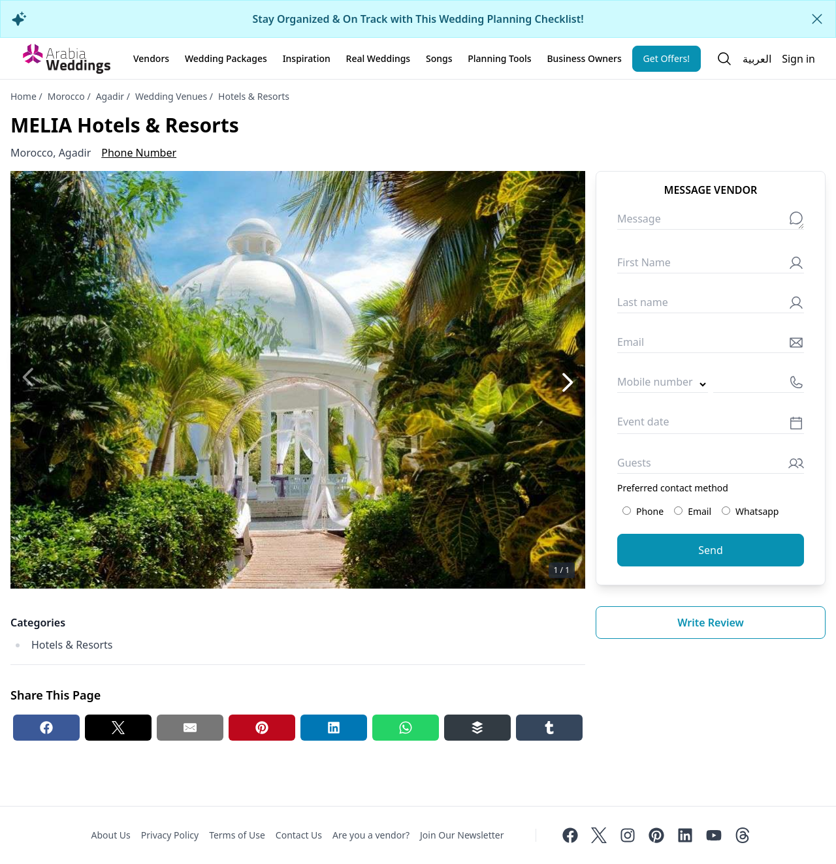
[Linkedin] (685, 835)
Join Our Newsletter (462, 835)
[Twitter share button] (118, 728)
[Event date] (710, 425)
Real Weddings (378, 58)
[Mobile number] (758, 385)
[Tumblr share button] (549, 728)
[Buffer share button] (477, 728)
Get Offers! (666, 58)
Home (23, 96)
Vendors (151, 58)
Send (710, 550)
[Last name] (710, 305)
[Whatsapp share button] (405, 728)
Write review (710, 622)
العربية (757, 59)
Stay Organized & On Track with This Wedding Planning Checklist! (417, 19)
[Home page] (66, 59)
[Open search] (724, 59)
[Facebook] (570, 835)
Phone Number (138, 153)
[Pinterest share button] (262, 728)
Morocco (66, 96)
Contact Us (299, 835)
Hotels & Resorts (253, 96)
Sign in (798, 59)
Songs (439, 58)
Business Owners (584, 58)
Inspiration (306, 58)
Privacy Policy (170, 835)
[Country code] (662, 385)
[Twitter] (599, 835)
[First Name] (710, 265)
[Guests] (710, 465)
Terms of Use (237, 835)
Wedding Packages (226, 58)
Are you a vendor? (371, 835)
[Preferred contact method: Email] (678, 510)
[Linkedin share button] (333, 728)
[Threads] (742, 835)
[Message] (710, 221)
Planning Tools (499, 58)
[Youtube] (714, 835)
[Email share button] (190, 728)
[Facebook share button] (46, 728)
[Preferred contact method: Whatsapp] (726, 510)
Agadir (110, 96)
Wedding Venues (171, 96)
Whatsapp (750, 511)
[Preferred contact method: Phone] (626, 510)
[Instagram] (627, 835)
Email (692, 511)
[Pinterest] (656, 835)
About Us (110, 835)
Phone (643, 511)
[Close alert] (817, 19)
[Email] (710, 345)
